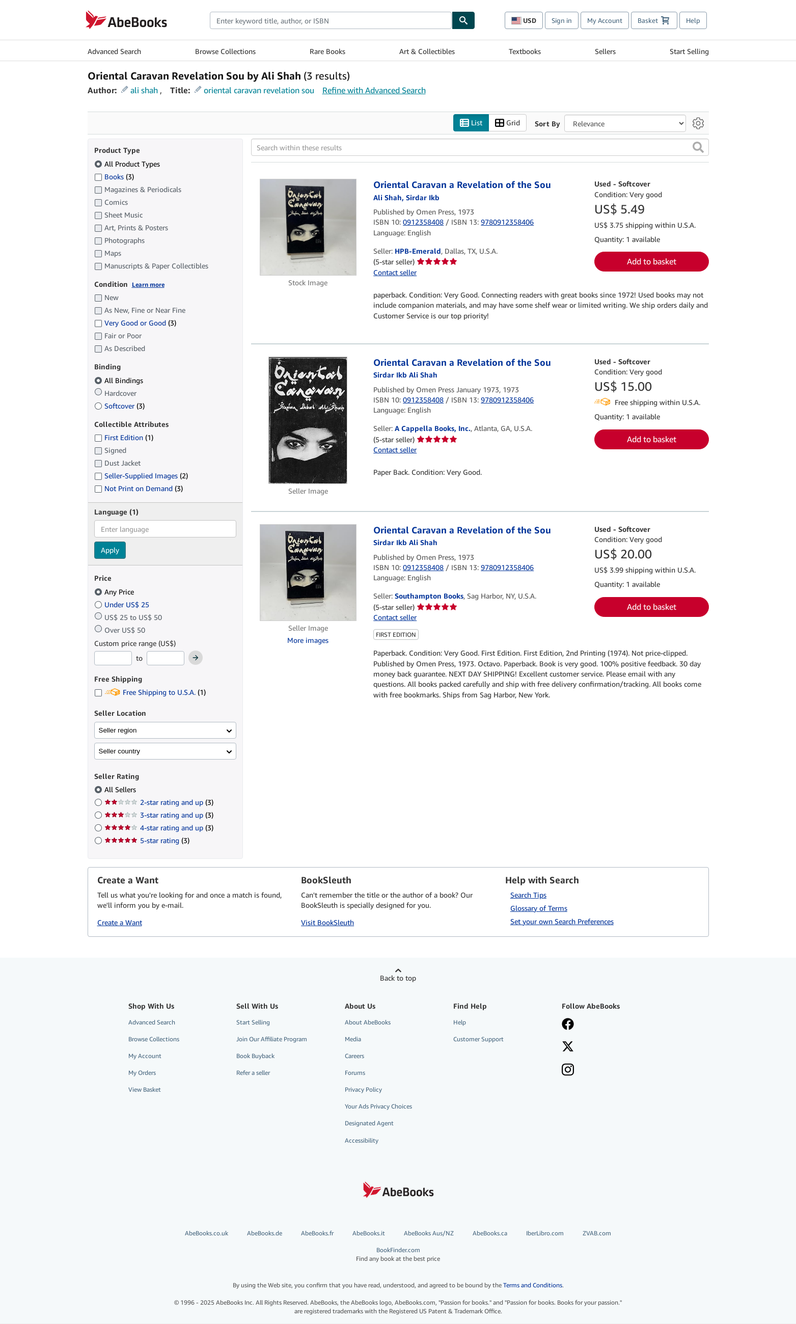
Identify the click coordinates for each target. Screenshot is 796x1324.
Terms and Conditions (532, 1285)
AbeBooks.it (368, 1233)
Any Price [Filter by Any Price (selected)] (115, 591)
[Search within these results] (480, 147)
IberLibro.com (545, 1233)
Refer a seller (253, 1073)
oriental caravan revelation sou (259, 90)
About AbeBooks (368, 1022)
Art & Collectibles (427, 51)
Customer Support (478, 1039)
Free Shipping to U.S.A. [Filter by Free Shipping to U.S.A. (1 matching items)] (150, 692)
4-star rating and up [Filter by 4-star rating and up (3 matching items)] (158, 828)
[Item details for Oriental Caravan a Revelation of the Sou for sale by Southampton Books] (308, 572)
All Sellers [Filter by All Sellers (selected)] (121, 790)
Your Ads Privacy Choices (378, 1107)
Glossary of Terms (538, 908)
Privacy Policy (363, 1090)
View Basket (144, 1090)
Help (693, 20)
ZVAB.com (597, 1233)
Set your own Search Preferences (562, 921)
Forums (355, 1073)
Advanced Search (114, 51)
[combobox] (331, 20)
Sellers (605, 51)
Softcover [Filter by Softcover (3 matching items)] (119, 405)
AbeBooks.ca (490, 1233)
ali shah (144, 90)
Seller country (120, 751)
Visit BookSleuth (327, 922)
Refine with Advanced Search (374, 90)
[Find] (463, 20)
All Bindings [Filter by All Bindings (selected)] (119, 380)
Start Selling (689, 51)
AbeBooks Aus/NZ (429, 1233)
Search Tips (528, 894)
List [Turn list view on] (471, 123)
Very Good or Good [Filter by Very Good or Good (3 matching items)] (135, 323)
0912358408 (423, 222)
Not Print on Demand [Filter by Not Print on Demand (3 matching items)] (138, 488)
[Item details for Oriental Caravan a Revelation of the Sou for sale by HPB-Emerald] (308, 227)
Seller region (118, 730)
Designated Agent (369, 1123)
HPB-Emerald (418, 251)
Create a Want (119, 922)
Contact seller (395, 272)
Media (353, 1039)
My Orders (142, 1073)
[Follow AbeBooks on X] (608, 1047)
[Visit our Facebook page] (608, 1025)
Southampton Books (429, 596)
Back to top (398, 978)
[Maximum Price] (165, 659)
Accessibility (361, 1140)
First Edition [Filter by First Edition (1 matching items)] (123, 438)
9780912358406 (507, 222)
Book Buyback (255, 1056)
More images (307, 640)
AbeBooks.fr (317, 1233)
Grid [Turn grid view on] (507, 123)
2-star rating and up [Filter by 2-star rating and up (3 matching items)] (158, 802)
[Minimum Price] (113, 659)
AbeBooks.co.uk (206, 1233)
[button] (698, 147)
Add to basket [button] (651, 262)
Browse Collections (225, 51)
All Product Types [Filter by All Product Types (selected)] (128, 163)
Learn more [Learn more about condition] (148, 284)
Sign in (562, 20)
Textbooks (525, 51)
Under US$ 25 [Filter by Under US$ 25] (122, 604)
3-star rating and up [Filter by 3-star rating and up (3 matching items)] (158, 815)
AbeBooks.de (264, 1233)
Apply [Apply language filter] (110, 550)
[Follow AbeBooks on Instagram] (608, 1071)
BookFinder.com (398, 1254)
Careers (354, 1056)
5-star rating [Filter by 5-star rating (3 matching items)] (146, 840)
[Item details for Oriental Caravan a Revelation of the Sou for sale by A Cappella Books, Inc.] (308, 420)
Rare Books (327, 51)
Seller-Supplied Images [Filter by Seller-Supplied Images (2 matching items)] (141, 476)
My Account (604, 20)
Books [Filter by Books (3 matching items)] (114, 176)
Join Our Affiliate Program (271, 1039)
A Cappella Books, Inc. (433, 428)
